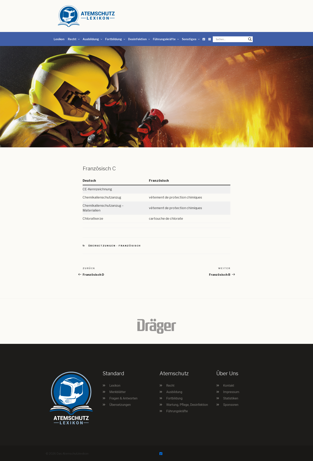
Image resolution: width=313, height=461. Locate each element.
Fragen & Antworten (123, 398)
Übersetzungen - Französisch (114, 245)
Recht (74, 39)
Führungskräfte (166, 39)
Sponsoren (230, 405)
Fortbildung (115, 39)
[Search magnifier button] (250, 39)
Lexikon (59, 39)
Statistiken (230, 398)
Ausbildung (93, 39)
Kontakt (228, 385)
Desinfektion (139, 39)
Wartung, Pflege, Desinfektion (187, 405)
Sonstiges (191, 39)
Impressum (231, 392)
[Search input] (231, 39)
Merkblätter (117, 392)
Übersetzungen (120, 405)
